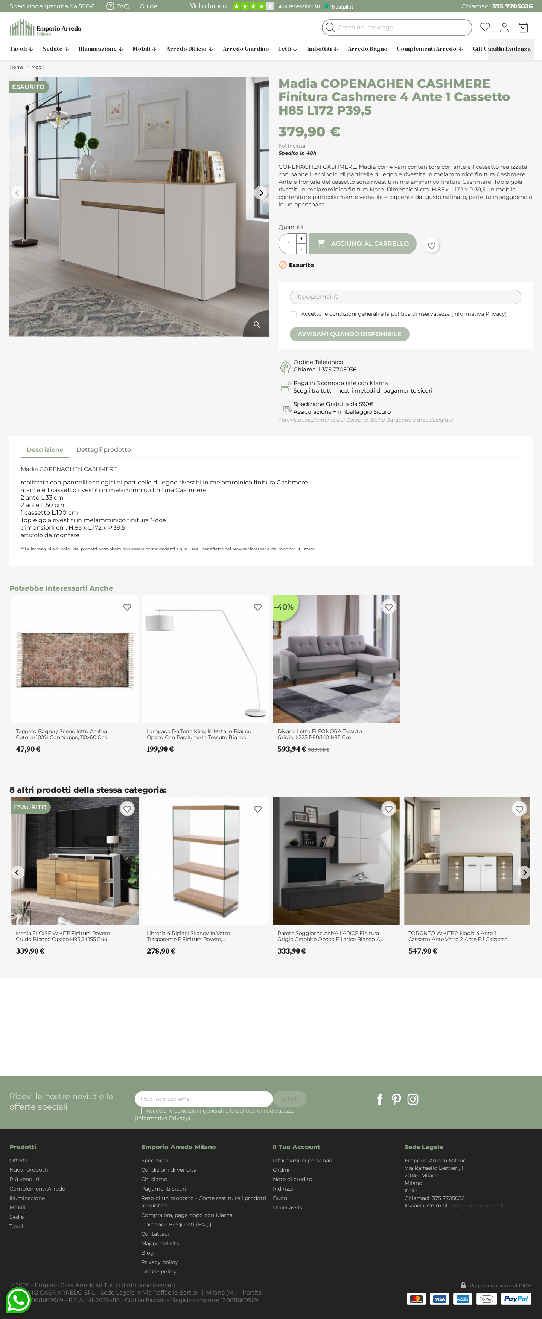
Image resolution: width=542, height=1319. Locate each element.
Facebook (379, 1099)
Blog (147, 1252)
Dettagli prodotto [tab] (103, 449)
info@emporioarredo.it (480, 1205)
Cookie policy (159, 1271)
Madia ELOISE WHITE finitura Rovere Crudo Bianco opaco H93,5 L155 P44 (63, 936)
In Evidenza (511, 48)
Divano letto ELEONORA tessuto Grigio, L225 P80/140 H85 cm (319, 734)
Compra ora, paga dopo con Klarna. (187, 1215)
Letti (288, 48)
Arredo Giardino (246, 48)
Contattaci (155, 1233)
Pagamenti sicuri (163, 1188)
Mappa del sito (160, 1243)
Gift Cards (487, 48)
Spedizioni (154, 1160)
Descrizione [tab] (45, 449)
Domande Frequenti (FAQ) (176, 1224)
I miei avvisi (288, 1207)
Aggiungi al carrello (363, 244)
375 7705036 (512, 6)
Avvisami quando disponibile (350, 334)
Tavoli (21, 48)
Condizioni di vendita (168, 1169)
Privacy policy (159, 1262)
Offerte (18, 1160)
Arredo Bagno (368, 48)
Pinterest (396, 1099)
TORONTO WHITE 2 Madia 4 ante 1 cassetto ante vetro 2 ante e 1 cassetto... (459, 936)
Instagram (412, 1099)
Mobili (145, 48)
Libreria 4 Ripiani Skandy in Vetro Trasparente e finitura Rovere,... (188, 936)
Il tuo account (296, 1147)
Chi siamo (154, 1179)
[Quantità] (288, 243)
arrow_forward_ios (261, 193)
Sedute (56, 48)
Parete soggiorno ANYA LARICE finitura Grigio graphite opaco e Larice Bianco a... (330, 936)
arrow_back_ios (19, 193)
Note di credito (292, 1179)
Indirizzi (283, 1188)
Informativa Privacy (479, 313)
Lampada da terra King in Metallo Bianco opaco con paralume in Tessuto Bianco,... (199, 734)
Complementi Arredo (430, 48)
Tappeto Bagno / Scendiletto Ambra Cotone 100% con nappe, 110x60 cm (61, 734)
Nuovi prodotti (28, 1169)
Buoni (281, 1198)
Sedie (16, 1217)
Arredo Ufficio (190, 48)
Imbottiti (323, 48)
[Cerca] (397, 27)
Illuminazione (101, 48)
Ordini (281, 1169)
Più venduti (24, 1179)
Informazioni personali (302, 1160)
